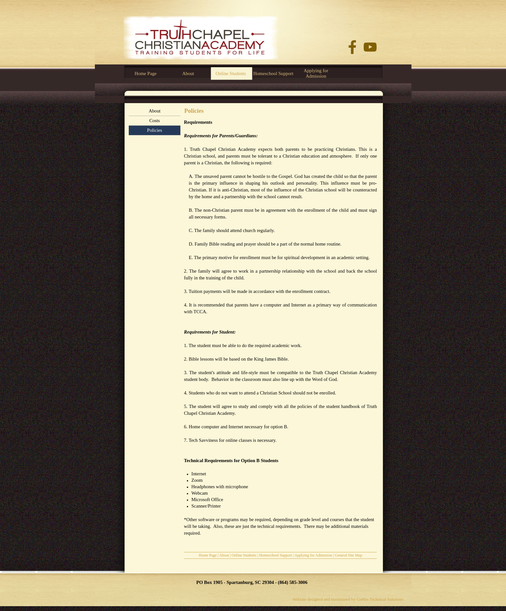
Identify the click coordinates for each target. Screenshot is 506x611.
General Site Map (348, 555)
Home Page (208, 555)
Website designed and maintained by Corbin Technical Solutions (348, 599)
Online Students (244, 555)
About (224, 555)
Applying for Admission (313, 555)
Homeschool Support (275, 555)
